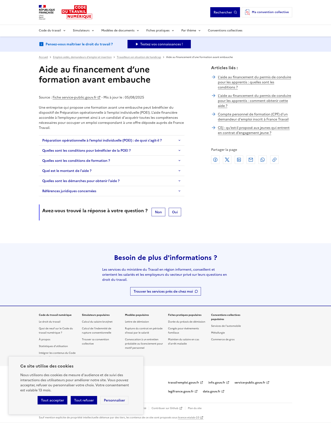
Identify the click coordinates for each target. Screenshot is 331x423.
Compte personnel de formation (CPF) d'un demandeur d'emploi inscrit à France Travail (253, 117)
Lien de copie (274, 159)
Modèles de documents (117, 30)
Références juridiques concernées (69, 190)
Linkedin (239, 159)
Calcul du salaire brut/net (97, 322)
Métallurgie (218, 333)
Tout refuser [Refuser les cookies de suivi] (84, 400)
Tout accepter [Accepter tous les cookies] (52, 400)
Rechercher (223, 12)
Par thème (188, 30)
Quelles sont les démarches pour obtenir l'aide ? (80, 180)
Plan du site (195, 408)
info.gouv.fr (216, 382)
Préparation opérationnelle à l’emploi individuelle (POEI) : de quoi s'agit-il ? (102, 140)
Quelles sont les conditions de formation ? (76, 160)
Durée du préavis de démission (186, 322)
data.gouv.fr (211, 391)
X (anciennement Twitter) (227, 159)
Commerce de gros (223, 339)
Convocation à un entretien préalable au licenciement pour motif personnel (144, 344)
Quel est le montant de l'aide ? (66, 170)
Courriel (251, 159)
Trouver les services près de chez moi (163, 291)
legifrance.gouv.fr (181, 391)
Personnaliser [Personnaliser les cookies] (114, 400)
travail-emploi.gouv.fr (183, 382)
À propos (44, 339)
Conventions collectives (225, 30)
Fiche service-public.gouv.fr (74, 97)
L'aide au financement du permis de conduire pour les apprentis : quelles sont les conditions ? (254, 82)
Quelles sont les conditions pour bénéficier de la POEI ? (86, 150)
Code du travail (50, 30)
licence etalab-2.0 (188, 417)
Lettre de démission (137, 322)
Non (158, 212)
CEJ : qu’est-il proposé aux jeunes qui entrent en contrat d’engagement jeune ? (254, 130)
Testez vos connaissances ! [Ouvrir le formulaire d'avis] (161, 44)
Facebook (215, 159)
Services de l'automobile (226, 326)
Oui (175, 212)
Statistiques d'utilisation (53, 346)
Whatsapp (262, 159)
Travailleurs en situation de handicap (139, 57)
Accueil (43, 57)
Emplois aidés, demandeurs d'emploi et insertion (82, 57)
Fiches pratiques (158, 30)
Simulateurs (81, 30)
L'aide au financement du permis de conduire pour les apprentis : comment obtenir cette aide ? (254, 100)
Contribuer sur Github (165, 408)
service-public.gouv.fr (250, 382)
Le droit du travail (49, 322)
